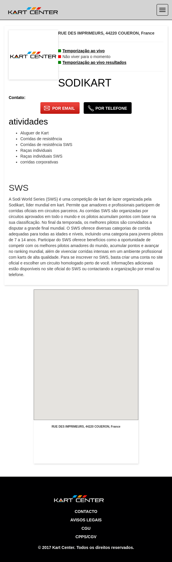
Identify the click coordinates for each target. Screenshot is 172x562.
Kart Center (63, 547)
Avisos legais (86, 520)
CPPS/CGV (86, 536)
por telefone (107, 108)
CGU (85, 528)
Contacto (86, 511)
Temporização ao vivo (83, 50)
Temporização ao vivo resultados (94, 62)
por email (59, 108)
